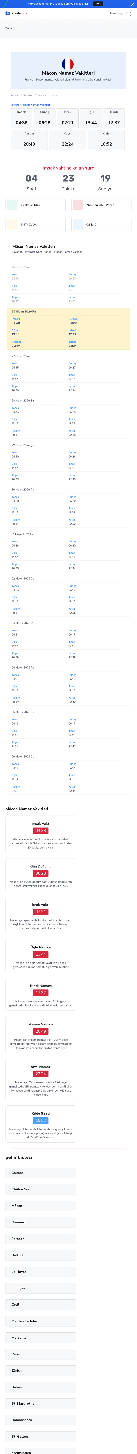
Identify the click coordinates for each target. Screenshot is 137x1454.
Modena (84, 1272)
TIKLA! (98, 4)
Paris (81, 1107)
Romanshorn (87, 1140)
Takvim (9, 28)
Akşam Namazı (101, 914)
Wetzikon (19, 1173)
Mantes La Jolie (90, 1091)
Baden (17, 1190)
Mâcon (17, 1041)
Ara (11, 1385)
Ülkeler (28, 95)
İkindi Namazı (35, 914)
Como (82, 1255)
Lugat (27, 1415)
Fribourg (18, 1239)
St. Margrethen (24, 1140)
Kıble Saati (102, 961)
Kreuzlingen (87, 1157)
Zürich (17, 1124)
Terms (62, 1445)
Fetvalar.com (60, 1437)
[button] (127, 13)
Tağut (17, 1415)
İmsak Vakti (35, 824)
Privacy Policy (38, 1392)
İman (9, 1415)
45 (95, 1324)
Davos (82, 1124)
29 (73, 1324)
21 (61, 1324)
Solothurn (20, 1222)
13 (51, 1324)
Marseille (19, 1107)
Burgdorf (19, 1206)
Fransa (42, 95)
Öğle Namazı (101, 867)
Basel (81, 1206)
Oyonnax (84, 1041)
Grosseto (19, 1305)
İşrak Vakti (35, 867)
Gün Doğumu (101, 824)
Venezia (18, 1288)
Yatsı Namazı (35, 961)
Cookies (89, 1445)
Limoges (84, 1074)
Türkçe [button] (47, 1445)
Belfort (83, 1058)
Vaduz (17, 1255)
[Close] (132, 4)
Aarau (82, 1190)
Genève (83, 1239)
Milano (17, 1272)
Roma (82, 1288)
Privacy (75, 1445)
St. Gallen (20, 1157)
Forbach (18, 1058)
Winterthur (86, 1173)
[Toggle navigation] (117, 13)
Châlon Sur (86, 1025)
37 (84, 1324)
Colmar (17, 1025)
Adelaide (85, 1305)
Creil (15, 1091)
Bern (81, 1222)
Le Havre (19, 1074)
